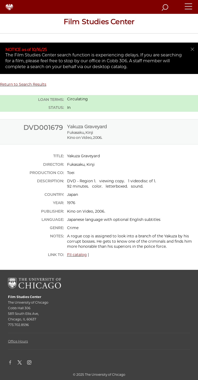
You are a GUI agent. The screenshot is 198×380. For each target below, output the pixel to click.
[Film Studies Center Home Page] (99, 23)
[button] (189, 9)
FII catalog (77, 254)
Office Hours (18, 341)
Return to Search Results (23, 84)
